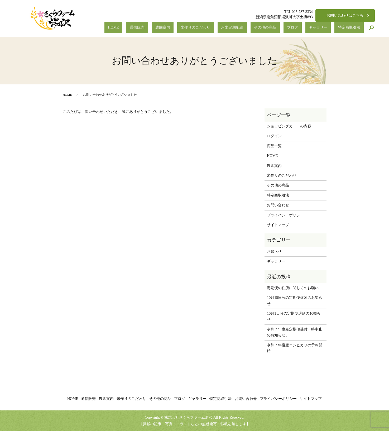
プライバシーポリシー (285, 215)
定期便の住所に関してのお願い (293, 288)
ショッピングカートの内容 (289, 126)
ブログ (310, 28)
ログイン (274, 136)
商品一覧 (274, 146)
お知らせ (274, 251)
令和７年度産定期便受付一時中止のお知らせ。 (294, 332)
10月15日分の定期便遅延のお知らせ (294, 300)
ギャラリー (329, 28)
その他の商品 (290, 28)
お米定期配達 (264, 28)
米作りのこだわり (234, 28)
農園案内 (208, 28)
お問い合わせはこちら (344, 15)
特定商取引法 (353, 28)
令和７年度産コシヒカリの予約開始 (294, 348)
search (372, 28)
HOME (174, 28)
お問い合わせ (278, 205)
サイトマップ (278, 225)
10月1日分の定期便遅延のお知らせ (293, 316)
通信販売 (190, 28)
